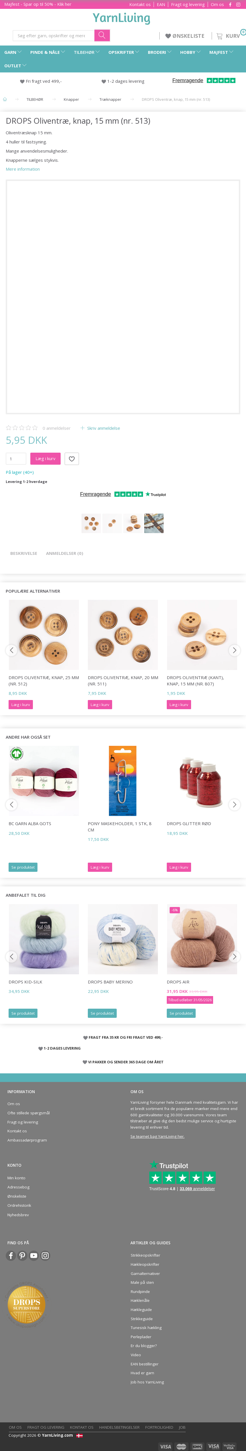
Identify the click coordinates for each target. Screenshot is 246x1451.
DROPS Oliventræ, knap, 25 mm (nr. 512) (44, 680)
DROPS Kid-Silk (25, 982)
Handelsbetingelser (119, 1427)
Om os (217, 4)
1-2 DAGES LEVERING (62, 1048)
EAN (161, 4)
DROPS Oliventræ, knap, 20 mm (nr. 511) (123, 680)
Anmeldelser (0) (64, 553)
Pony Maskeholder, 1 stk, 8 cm (120, 826)
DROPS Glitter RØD (189, 823)
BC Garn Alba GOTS (30, 823)
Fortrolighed (159, 1427)
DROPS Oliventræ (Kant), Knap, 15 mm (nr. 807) (195, 680)
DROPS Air (178, 982)
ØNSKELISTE (185, 35)
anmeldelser (57, 428)
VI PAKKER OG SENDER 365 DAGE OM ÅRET (126, 1061)
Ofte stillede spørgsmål (28, 1112)
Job (182, 1427)
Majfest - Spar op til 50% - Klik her (38, 4)
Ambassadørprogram (27, 1140)
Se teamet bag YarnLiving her (157, 1136)
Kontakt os (140, 4)
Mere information (23, 169)
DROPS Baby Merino (110, 982)
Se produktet (23, 867)
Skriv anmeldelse (103, 428)
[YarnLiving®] (122, 17)
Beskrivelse (23, 553)
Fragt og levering (188, 4)
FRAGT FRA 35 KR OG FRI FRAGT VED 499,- (126, 1037)
